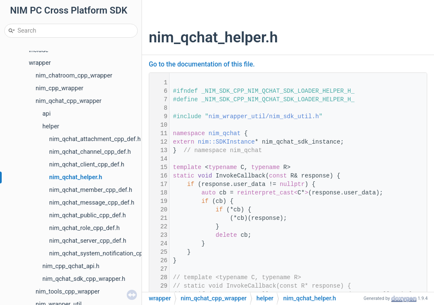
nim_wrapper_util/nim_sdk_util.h (264, 116)
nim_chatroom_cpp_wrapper (74, 75)
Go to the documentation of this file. (202, 64)
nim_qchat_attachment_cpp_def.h (95, 139)
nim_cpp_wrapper (59, 88)
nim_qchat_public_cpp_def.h (87, 215)
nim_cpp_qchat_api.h (71, 266)
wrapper (40, 63)
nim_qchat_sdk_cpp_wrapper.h (83, 279)
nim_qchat (225, 133)
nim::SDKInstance (226, 142)
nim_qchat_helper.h (75, 177)
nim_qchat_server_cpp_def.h (87, 240)
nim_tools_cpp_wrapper (68, 291)
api (46, 113)
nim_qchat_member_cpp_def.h (90, 190)
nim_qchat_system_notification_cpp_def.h (106, 253)
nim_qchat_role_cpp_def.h (84, 228)
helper (50, 126)
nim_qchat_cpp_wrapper (68, 101)
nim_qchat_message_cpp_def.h (91, 202)
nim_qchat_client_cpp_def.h (86, 164)
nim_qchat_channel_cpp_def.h (90, 151)
